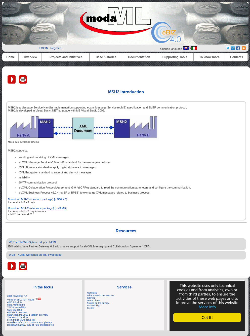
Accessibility (93, 305)
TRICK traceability (16, 307)
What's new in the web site (100, 295)
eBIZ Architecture (16, 305)
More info (207, 307)
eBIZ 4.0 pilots (14, 302)
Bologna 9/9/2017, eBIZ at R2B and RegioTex (30, 325)
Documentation (139, 57)
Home (10, 57)
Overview (30, 57)
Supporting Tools (174, 57)
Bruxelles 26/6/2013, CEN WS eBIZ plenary (29, 322)
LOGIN (43, 48)
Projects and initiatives (66, 57)
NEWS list (92, 293)
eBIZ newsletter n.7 (17, 296)
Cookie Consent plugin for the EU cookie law (207, 326)
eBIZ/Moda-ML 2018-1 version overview (27, 315)
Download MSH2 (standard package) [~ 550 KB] (37, 199)
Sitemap (91, 298)
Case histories (106, 57)
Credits (90, 308)
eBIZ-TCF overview (17, 312)
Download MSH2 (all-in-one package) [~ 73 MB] (37, 208)
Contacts (236, 57)
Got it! (207, 317)
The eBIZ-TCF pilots (17, 317)
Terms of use (93, 300)
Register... (56, 48)
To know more (209, 57)
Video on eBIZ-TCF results (24, 299)
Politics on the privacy (98, 303)
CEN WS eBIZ (14, 310)
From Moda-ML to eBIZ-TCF (21, 320)
